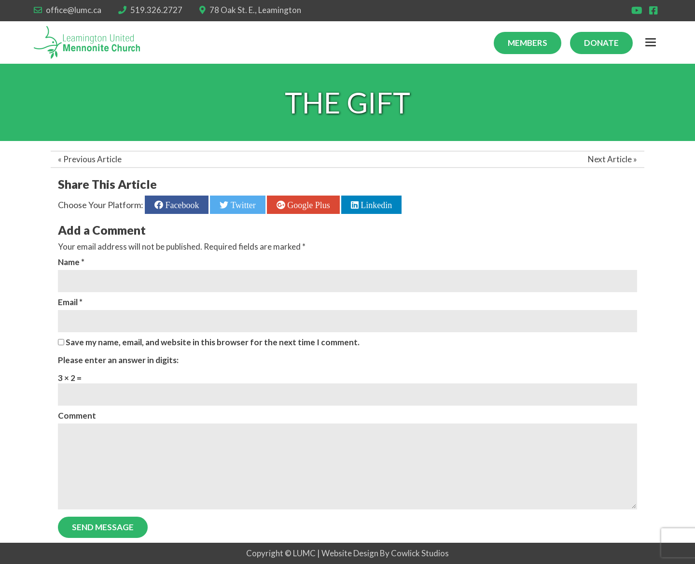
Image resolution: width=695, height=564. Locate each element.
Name (71, 262)
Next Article (610, 159)
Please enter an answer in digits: (118, 360)
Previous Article (92, 159)
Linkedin (375, 204)
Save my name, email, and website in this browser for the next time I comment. (213, 342)
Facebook (181, 204)
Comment (77, 415)
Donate (601, 43)
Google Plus (307, 204)
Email (70, 302)
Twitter (241, 204)
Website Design (349, 553)
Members (527, 43)
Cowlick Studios (420, 553)
